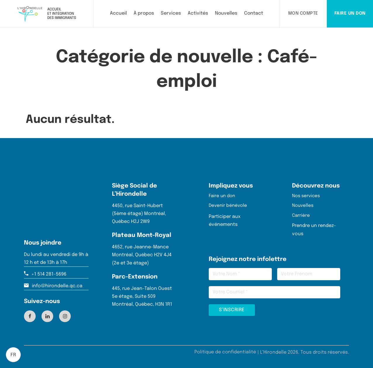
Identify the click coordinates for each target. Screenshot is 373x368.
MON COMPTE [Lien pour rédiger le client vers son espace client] (303, 13)
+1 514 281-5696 (48, 272)
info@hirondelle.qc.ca (57, 284)
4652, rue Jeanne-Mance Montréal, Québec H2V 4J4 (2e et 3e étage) (142, 253)
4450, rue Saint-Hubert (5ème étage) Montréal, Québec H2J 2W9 (139, 212)
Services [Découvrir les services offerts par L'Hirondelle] (171, 13)
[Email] (274, 292)
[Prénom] (308, 274)
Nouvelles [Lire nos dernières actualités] (303, 205)
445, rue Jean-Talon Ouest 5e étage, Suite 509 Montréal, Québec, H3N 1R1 (142, 295)
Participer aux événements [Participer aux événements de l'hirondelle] (225, 220)
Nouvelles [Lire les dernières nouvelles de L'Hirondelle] (226, 13)
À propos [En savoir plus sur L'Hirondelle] (144, 13)
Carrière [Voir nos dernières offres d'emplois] (301, 215)
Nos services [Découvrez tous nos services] (307, 194)
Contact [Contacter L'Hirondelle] (253, 13)
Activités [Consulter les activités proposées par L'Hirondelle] (198, 13)
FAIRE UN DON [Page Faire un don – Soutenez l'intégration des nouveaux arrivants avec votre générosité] (350, 13)
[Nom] (240, 274)
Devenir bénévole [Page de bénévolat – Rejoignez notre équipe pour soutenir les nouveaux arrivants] (229, 205)
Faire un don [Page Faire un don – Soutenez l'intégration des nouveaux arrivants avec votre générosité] (223, 194)
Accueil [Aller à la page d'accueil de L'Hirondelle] (118, 13)
